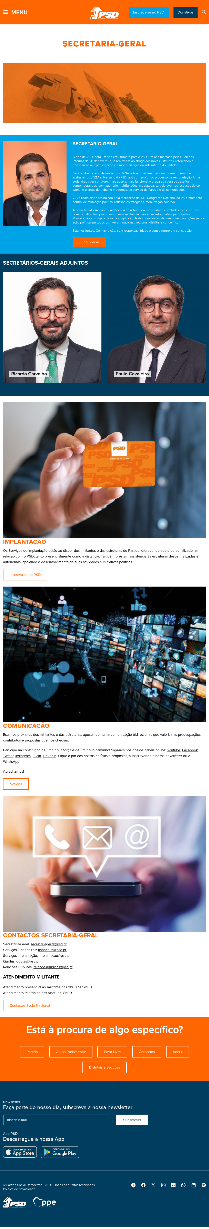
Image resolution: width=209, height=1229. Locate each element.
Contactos (147, 1071)
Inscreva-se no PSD (149, 12)
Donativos (185, 12)
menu (19, 12)
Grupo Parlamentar (71, 1071)
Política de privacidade (19, 1209)
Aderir (177, 1071)
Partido (32, 1071)
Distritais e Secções (104, 1087)
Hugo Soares (89, 242)
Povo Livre (112, 1071)
